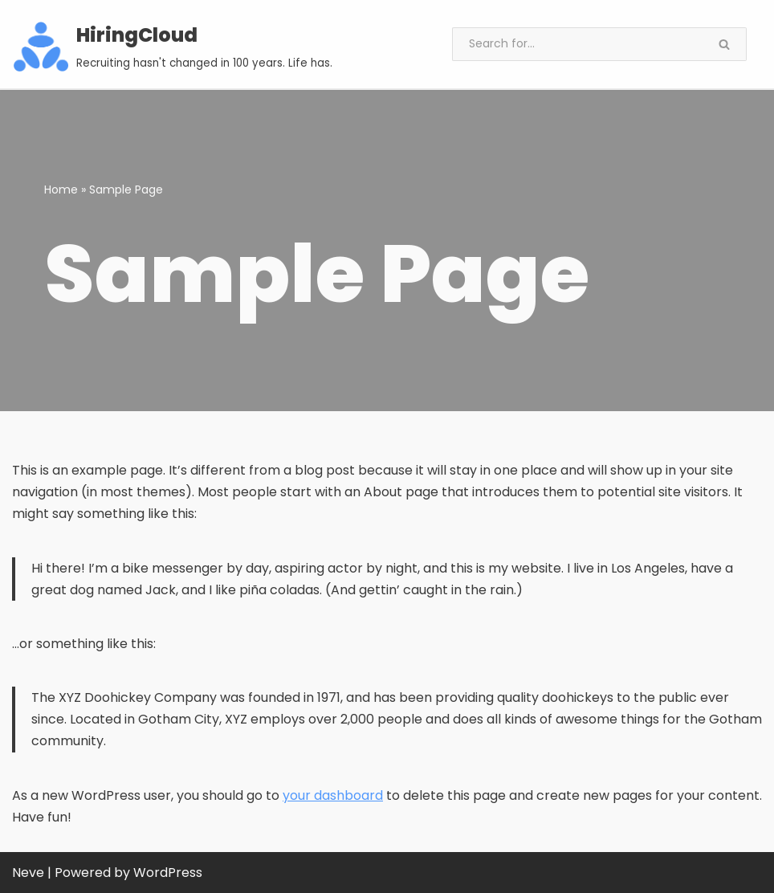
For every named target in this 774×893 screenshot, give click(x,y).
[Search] (577, 44)
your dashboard (333, 795)
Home (61, 189)
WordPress (167, 872)
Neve (28, 872)
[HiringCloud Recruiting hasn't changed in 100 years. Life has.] (173, 46)
